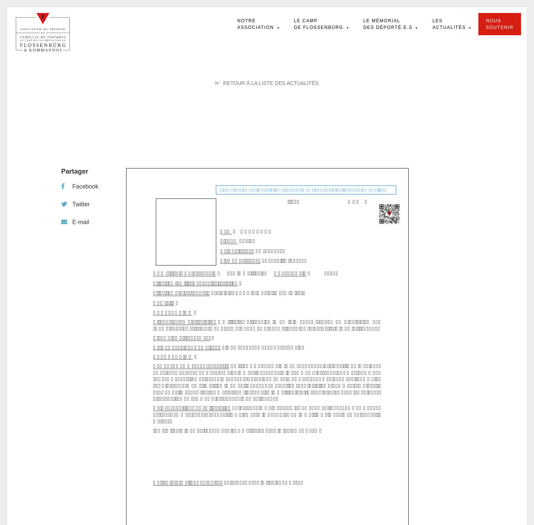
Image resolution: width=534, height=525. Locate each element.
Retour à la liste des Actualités (267, 83)
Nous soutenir (500, 24)
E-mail (75, 222)
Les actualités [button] (450, 24)
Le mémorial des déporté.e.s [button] (388, 24)
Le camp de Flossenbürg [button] (319, 24)
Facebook (79, 186)
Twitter (75, 204)
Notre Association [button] (256, 24)
